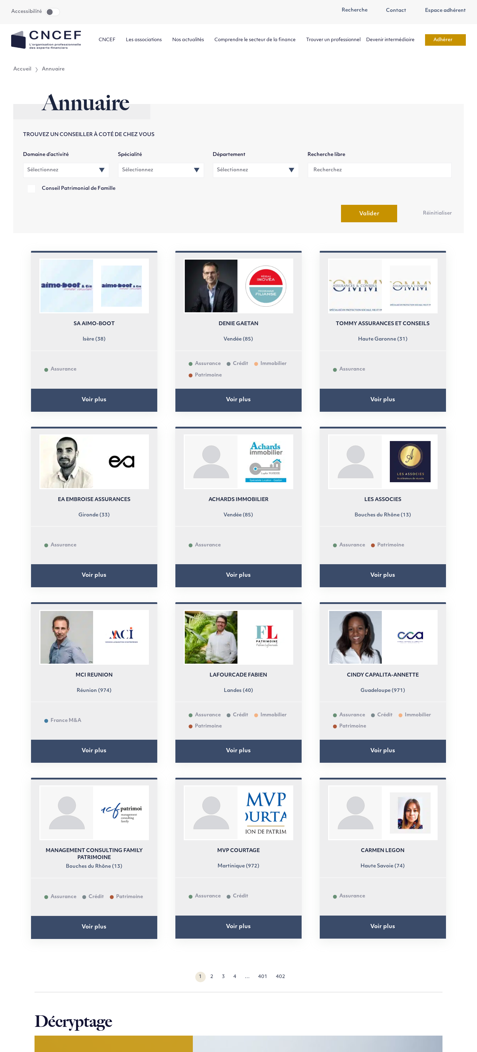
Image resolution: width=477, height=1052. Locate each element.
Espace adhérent (441, 11)
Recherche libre (326, 154)
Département (229, 154)
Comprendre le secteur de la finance (257, 40)
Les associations (146, 40)
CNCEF (109, 40)
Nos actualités (190, 40)
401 (262, 976)
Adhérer (445, 40)
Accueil (22, 69)
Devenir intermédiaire (392, 40)
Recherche (351, 10)
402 (280, 976)
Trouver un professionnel (333, 40)
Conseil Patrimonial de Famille (78, 188)
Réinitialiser (437, 213)
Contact (393, 11)
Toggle (52, 12)
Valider (369, 214)
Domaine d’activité (46, 154)
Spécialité (130, 154)
